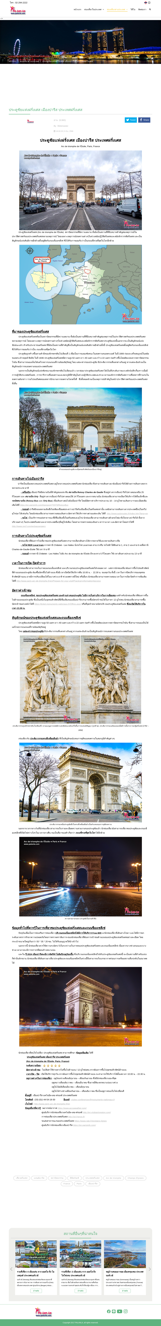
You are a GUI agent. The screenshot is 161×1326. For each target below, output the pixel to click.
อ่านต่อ (36, 1291)
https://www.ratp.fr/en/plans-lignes (91, 1121)
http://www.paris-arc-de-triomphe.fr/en (52, 1104)
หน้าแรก (77, 9)
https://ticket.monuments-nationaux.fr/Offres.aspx (57, 604)
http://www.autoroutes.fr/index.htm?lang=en (127, 513)
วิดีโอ (133, 9)
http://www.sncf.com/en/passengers (29, 526)
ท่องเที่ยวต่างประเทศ (29, 61)
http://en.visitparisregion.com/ (97, 1112)
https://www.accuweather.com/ (72, 1108)
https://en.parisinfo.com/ (84, 1125)
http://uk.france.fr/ (76, 1117)
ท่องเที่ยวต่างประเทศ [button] (117, 9)
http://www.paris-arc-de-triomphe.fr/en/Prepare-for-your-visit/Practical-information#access (58, 581)
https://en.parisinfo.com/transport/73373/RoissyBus (44, 505)
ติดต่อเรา (142, 9)
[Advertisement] (80, 84)
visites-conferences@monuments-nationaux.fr (93, 1099)
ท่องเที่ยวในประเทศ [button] (94, 9)
